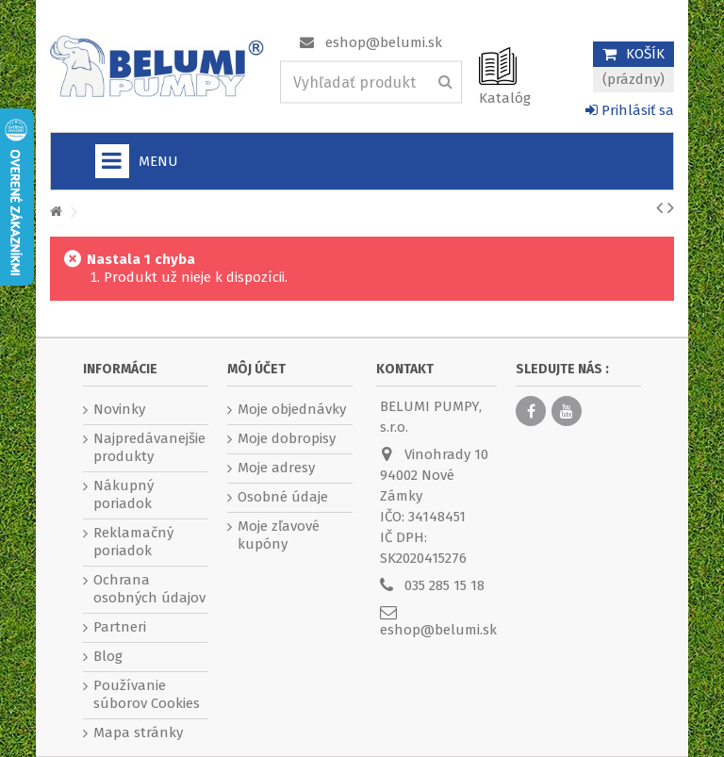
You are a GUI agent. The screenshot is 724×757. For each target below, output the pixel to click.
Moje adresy (276, 467)
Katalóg (505, 98)
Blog (108, 656)
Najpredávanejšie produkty (149, 447)
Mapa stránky (138, 732)
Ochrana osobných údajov (149, 588)
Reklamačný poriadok (133, 541)
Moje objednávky (292, 409)
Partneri (119, 626)
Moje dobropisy (287, 438)
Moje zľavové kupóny (279, 535)
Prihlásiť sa (629, 110)
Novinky (119, 409)
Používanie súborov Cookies (146, 694)
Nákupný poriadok (123, 494)
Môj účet (256, 369)
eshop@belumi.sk (383, 42)
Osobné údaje (283, 496)
